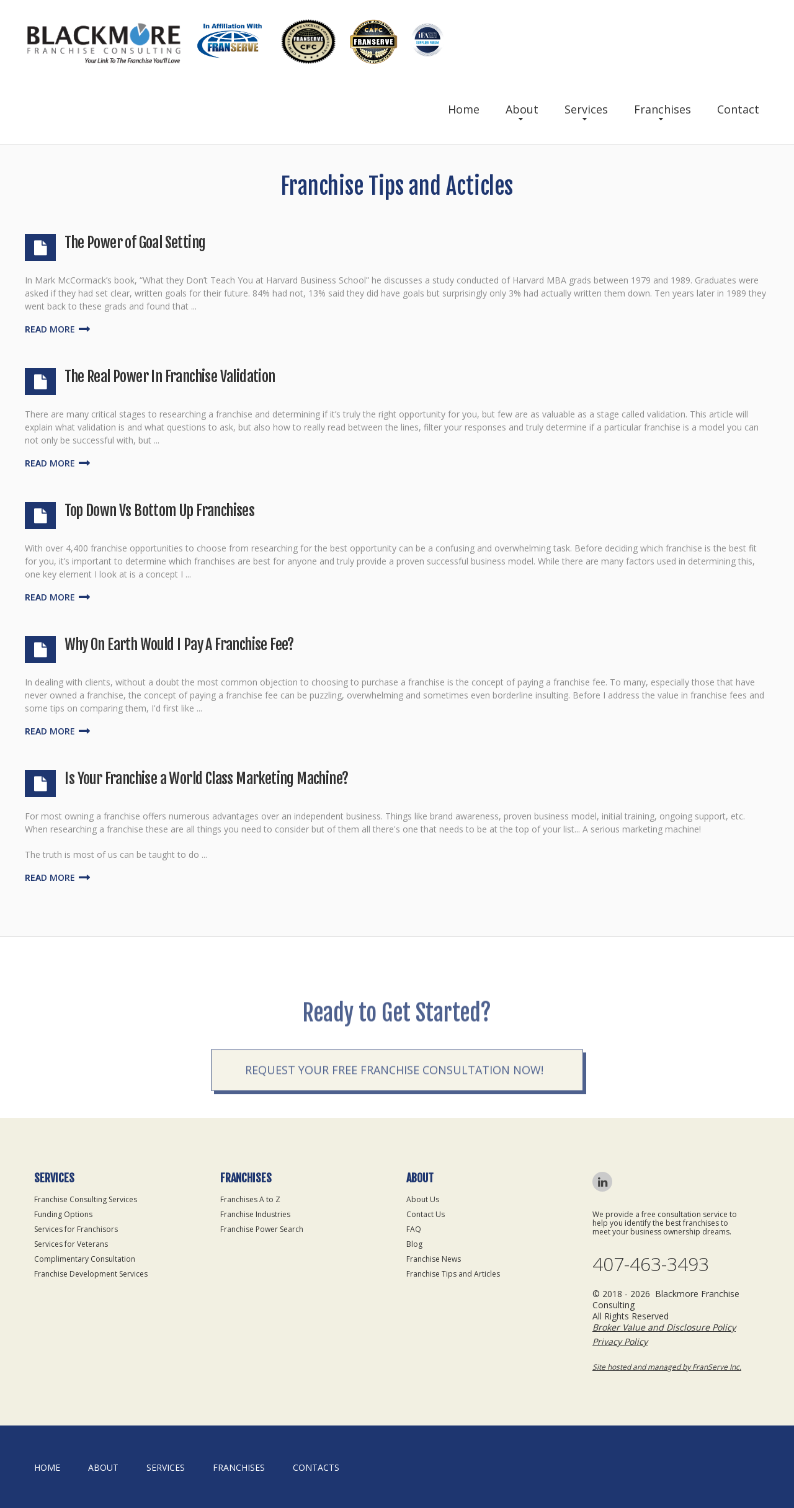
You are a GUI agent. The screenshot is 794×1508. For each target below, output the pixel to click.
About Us (422, 1199)
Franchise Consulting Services (85, 1199)
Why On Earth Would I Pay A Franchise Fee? (179, 644)
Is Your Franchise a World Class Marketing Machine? (206, 778)
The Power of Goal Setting (135, 242)
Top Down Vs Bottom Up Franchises (159, 510)
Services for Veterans (71, 1244)
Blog (414, 1244)
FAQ (413, 1229)
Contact (738, 109)
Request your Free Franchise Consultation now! (394, 1104)
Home (464, 109)
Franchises (662, 109)
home (47, 1467)
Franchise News (433, 1259)
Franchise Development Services (91, 1274)
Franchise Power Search (261, 1229)
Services (586, 109)
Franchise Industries (255, 1214)
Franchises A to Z (250, 1199)
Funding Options (63, 1214)
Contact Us (425, 1214)
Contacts (316, 1467)
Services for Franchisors (76, 1229)
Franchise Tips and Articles (453, 1274)
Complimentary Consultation (84, 1259)
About (522, 109)
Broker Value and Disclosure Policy (664, 1327)
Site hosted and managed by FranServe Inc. (666, 1367)
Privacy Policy (620, 1341)
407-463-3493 (650, 1264)
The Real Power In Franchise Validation (170, 376)
